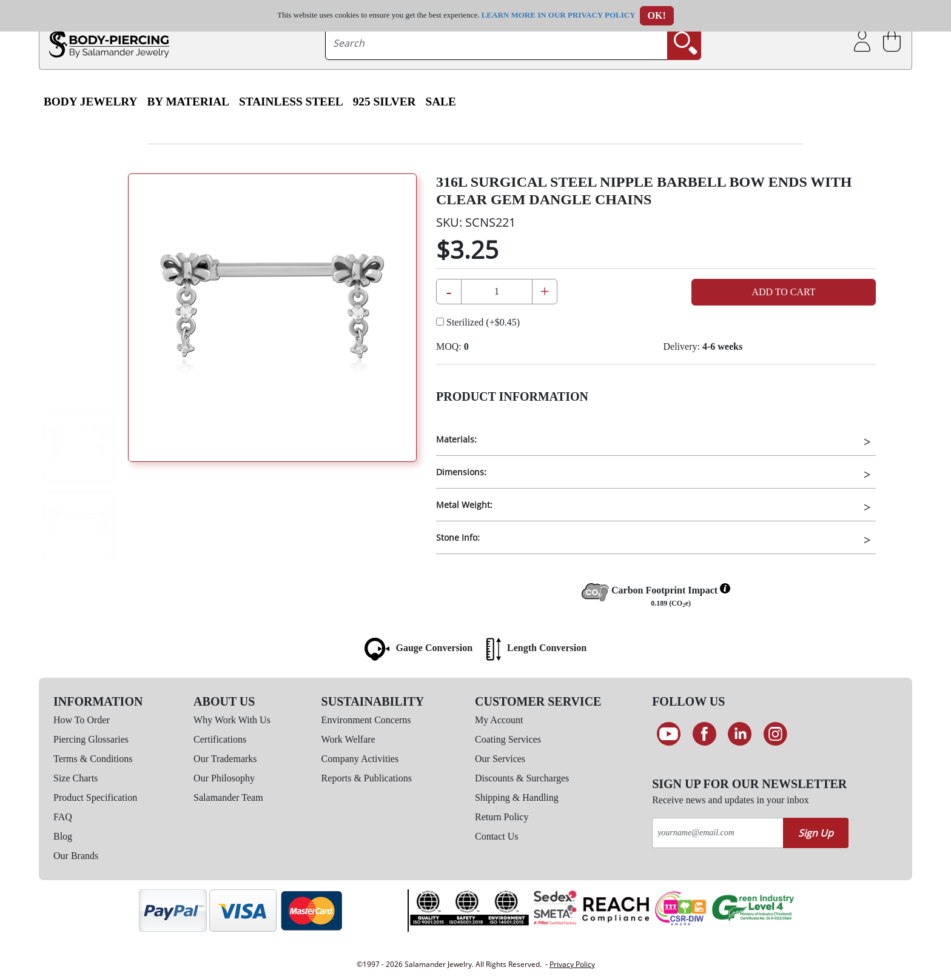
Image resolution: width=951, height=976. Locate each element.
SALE (440, 101)
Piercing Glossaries (91, 739)
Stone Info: (458, 537)
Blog (62, 836)
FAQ (62, 817)
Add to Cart (783, 292)
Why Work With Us (232, 720)
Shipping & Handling (517, 797)
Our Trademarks (225, 759)
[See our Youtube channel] (668, 734)
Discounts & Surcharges (522, 778)
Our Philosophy (224, 778)
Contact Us (497, 836)
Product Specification (95, 797)
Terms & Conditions (92, 759)
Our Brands (75, 856)
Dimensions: (461, 472)
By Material (188, 101)
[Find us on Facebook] (704, 734)
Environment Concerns (366, 720)
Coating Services (508, 739)
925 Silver (384, 101)
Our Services (500, 759)
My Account (499, 720)
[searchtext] (496, 43)
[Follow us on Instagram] (775, 734)
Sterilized (478, 322)
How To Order (81, 720)
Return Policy (501, 817)
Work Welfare (348, 739)
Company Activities (360, 759)
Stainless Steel (291, 101)
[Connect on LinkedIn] (739, 734)
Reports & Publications (366, 778)
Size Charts (75, 778)
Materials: (456, 439)
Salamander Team (228, 797)
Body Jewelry (91, 101)
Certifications (219, 739)
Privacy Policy (572, 964)
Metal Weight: (464, 504)
